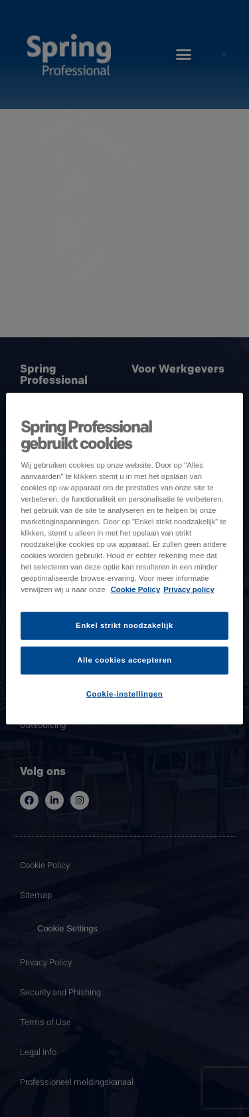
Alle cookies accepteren (124, 660)
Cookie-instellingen (124, 694)
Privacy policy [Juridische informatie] (188, 589)
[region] (124, 558)
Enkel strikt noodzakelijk (124, 625)
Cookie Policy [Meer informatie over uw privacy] (136, 589)
